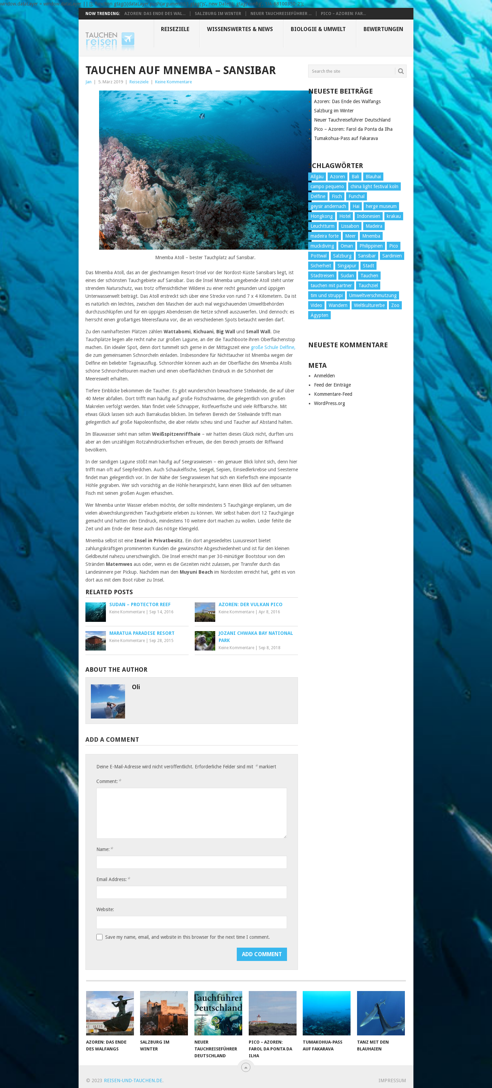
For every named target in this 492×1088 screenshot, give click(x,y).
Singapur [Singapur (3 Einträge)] (347, 265)
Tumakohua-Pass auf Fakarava (346, 138)
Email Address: (113, 879)
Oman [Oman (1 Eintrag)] (347, 246)
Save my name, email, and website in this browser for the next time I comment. (187, 937)
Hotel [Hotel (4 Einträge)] (345, 216)
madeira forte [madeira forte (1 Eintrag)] (325, 236)
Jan (88, 81)
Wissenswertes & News (240, 29)
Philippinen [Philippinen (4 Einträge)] (371, 246)
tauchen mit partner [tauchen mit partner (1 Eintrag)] (331, 285)
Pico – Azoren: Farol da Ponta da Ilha (353, 129)
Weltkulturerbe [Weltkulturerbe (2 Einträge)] (369, 305)
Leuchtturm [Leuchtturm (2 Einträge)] (322, 226)
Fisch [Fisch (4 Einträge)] (337, 196)
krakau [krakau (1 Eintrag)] (394, 216)
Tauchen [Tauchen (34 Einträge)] (369, 275)
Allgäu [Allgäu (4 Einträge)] (317, 176)
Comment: (108, 781)
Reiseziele (175, 29)
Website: (105, 909)
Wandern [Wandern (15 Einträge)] (338, 305)
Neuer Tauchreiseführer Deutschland (352, 120)
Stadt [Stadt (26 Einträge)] (368, 265)
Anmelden (324, 375)
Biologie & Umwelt (318, 29)
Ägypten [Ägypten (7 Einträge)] (319, 315)
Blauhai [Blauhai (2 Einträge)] (373, 176)
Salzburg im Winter (218, 13)
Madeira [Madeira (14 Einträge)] (374, 226)
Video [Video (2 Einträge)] (316, 305)
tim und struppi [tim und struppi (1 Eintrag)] (327, 295)
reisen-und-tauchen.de (133, 1080)
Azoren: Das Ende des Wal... (155, 13)
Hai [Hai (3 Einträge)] (356, 206)
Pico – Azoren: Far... (343, 13)
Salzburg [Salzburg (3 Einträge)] (342, 256)
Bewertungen (383, 29)
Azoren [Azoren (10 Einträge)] (337, 176)
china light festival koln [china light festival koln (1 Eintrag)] (374, 186)
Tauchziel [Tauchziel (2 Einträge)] (368, 285)
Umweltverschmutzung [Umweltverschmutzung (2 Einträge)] (373, 295)
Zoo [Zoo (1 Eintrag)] (395, 305)
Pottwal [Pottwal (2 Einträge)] (319, 256)
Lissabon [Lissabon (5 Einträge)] (350, 226)
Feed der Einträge (332, 385)
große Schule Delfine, (273, 347)
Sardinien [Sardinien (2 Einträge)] (392, 256)
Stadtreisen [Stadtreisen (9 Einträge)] (322, 275)
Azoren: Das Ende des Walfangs (347, 101)
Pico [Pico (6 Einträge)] (393, 246)
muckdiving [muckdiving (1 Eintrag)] (322, 246)
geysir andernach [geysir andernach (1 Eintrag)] (328, 206)
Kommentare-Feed (333, 394)
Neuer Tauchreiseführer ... (281, 13)
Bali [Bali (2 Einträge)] (355, 176)
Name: (104, 849)
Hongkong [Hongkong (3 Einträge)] (322, 216)
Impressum (392, 1080)
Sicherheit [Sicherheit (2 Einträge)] (321, 265)
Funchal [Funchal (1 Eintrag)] (356, 196)
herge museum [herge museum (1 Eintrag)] (381, 206)
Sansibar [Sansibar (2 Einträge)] (367, 256)
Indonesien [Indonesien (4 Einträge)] (368, 216)
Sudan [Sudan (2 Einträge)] (347, 275)
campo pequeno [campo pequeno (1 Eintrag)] (327, 186)
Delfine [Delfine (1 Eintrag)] (318, 196)
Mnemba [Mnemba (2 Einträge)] (371, 236)
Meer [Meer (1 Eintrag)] (350, 236)
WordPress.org (329, 403)
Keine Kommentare (173, 81)
